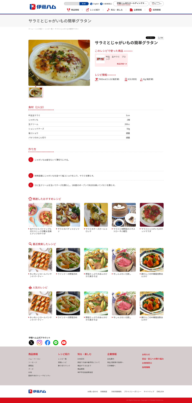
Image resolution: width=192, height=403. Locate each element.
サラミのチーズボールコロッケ (96, 229)
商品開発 (80, 369)
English (96, 3)
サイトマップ (149, 391)
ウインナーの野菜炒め (67, 273)
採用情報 (157, 9)
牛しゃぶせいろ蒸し (122, 273)
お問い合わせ (93, 391)
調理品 (31, 366)
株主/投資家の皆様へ (115, 362)
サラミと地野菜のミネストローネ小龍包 (124, 229)
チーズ (30, 369)
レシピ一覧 (49, 29)
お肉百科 (80, 359)
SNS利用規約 (116, 391)
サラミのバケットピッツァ (68, 229)
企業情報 (138, 9)
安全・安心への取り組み (153, 359)
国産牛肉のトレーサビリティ (39, 375)
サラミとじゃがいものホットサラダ (152, 229)
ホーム (30, 29)
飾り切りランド (64, 366)
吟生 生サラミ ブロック (116, 57)
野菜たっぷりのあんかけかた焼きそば (96, 274)
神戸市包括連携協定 (85, 372)
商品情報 (75, 9)
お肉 (30, 372)
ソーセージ (32, 362)
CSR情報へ (111, 366)
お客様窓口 (107, 3)
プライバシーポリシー (132, 391)
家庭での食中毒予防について (88, 362)
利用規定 (103, 391)
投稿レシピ (62, 362)
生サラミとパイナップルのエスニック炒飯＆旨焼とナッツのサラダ (41, 231)
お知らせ (146, 354)
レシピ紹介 (95, 9)
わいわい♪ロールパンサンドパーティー (41, 274)
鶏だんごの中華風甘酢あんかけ (152, 274)
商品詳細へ (121, 63)
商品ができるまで (84, 366)
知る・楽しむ (117, 9)
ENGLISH (160, 391)
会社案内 (110, 359)
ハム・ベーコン (34, 359)
